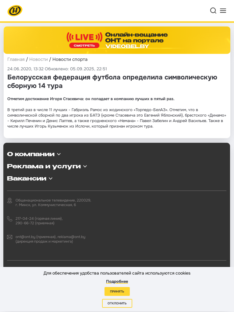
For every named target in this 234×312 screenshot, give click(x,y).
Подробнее (117, 281)
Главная (16, 59)
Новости (38, 59)
